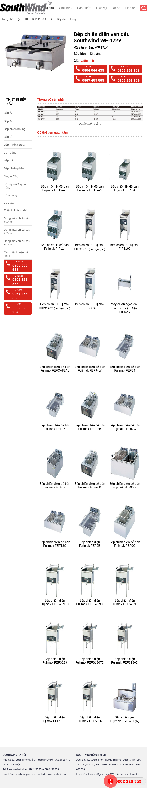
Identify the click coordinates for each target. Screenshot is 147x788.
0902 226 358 (129, 70)
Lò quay (9, 202)
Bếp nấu (9, 160)
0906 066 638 (93, 70)
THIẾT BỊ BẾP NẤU (35, 19)
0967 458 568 (93, 80)
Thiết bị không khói (16, 210)
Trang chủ (47, 8)
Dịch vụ (101, 8)
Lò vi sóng (10, 195)
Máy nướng (11, 176)
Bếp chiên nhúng (66, 19)
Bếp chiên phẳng (14, 168)
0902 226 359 (129, 80)
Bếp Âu (8, 121)
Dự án (116, 8)
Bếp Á (8, 112)
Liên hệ (130, 8)
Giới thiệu (65, 8)
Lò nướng (10, 152)
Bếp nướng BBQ (14, 144)
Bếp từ (8, 136)
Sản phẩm (84, 8)
